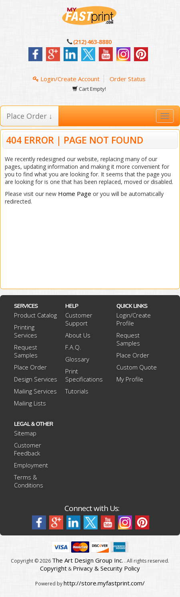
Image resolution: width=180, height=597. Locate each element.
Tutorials (76, 391)
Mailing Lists (30, 403)
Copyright (53, 568)
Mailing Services (35, 391)
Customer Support (78, 319)
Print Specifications (84, 375)
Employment (31, 465)
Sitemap (25, 433)
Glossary (77, 359)
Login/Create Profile (133, 319)
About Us (77, 335)
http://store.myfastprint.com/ (104, 583)
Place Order (30, 367)
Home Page (74, 194)
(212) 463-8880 (92, 42)
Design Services (35, 379)
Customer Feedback (27, 449)
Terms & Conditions (28, 481)
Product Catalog (35, 315)
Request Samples (26, 351)
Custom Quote (136, 367)
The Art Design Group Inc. (87, 560)
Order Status (128, 79)
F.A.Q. (73, 347)
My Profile (129, 379)
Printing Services (25, 331)
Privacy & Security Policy (106, 568)
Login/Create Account (66, 79)
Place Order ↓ (29, 116)
